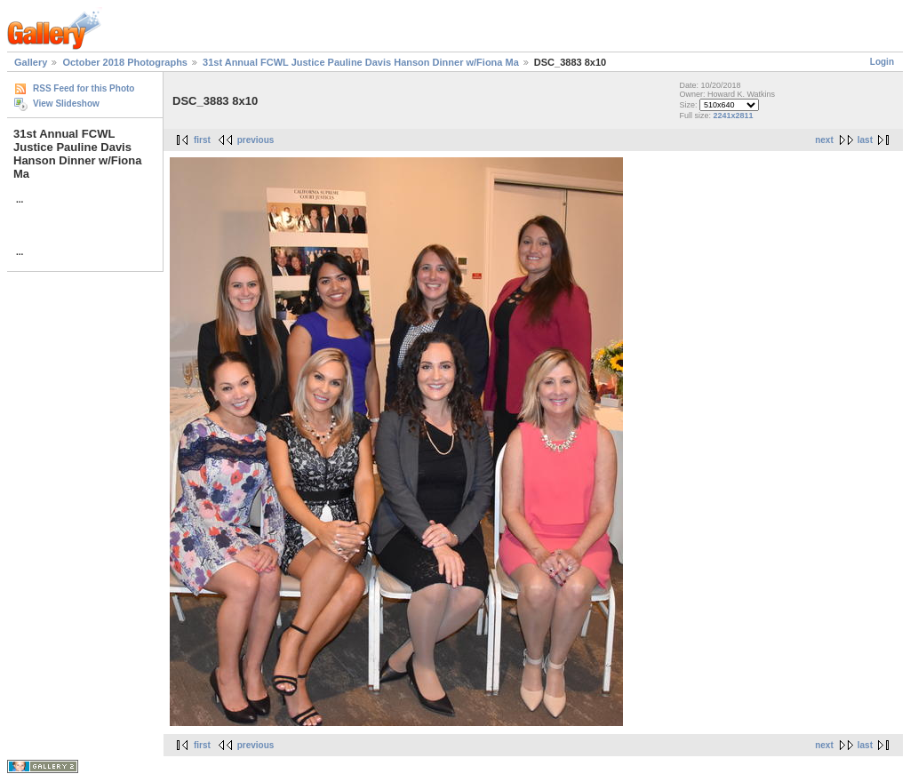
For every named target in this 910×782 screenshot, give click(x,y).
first (202, 140)
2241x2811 (733, 115)
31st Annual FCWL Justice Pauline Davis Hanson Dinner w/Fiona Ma (361, 62)
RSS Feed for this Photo (83, 88)
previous (256, 140)
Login (882, 62)
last (865, 140)
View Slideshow (66, 103)
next (824, 140)
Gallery (30, 62)
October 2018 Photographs (125, 62)
